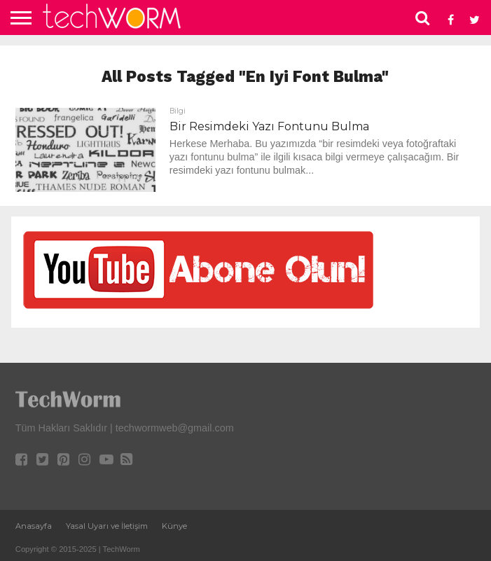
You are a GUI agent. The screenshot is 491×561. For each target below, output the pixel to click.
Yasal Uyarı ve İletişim (107, 526)
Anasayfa (33, 526)
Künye (174, 526)
